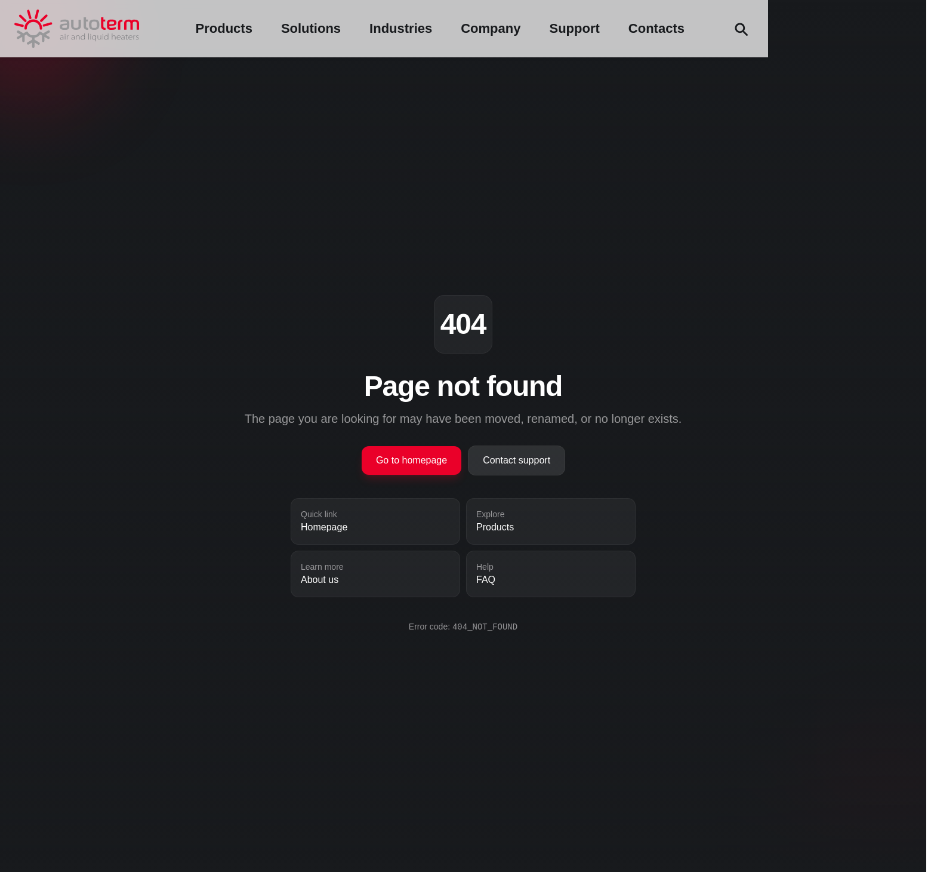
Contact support (516, 460)
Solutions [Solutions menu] (471, 28)
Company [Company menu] (651, 28)
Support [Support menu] (735, 28)
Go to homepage (411, 460)
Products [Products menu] (384, 28)
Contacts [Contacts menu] (817, 28)
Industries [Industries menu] (561, 28)
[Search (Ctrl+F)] (901, 29)
